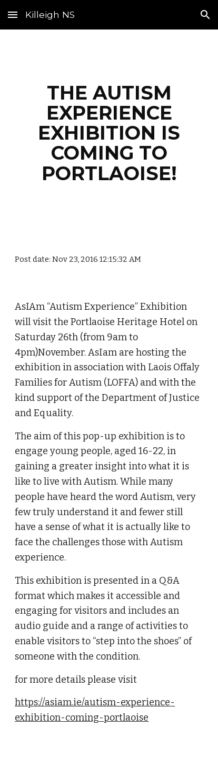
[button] (12, 14)
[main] (109, 133)
